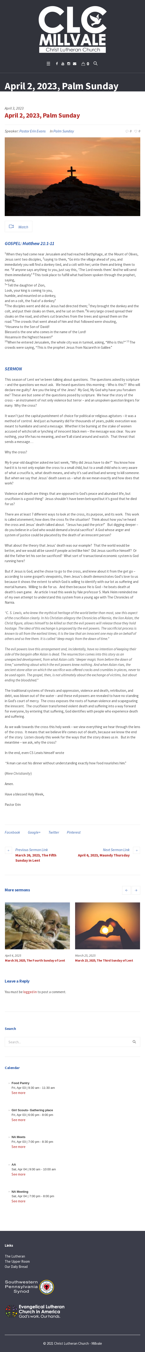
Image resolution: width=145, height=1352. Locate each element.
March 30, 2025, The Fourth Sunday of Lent (35, 960)
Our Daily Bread (16, 1266)
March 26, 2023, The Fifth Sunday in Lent (35, 858)
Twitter (53, 832)
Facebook (12, 832)
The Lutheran (15, 1256)
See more (19, 1092)
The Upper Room (17, 1261)
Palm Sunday (63, 131)
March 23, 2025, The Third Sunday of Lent (104, 960)
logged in (30, 992)
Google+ (34, 832)
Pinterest (74, 832)
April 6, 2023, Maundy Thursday (104, 855)
